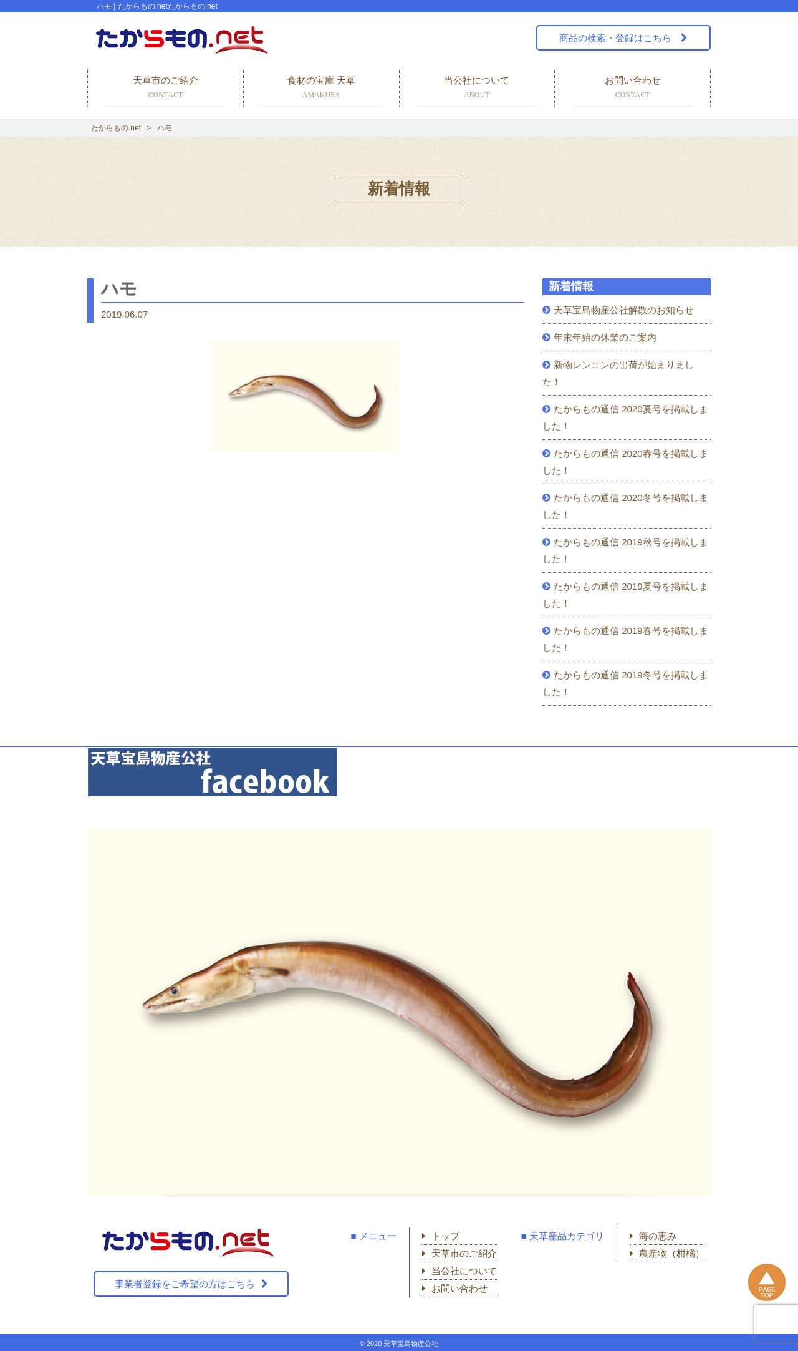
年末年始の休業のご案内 (605, 337)
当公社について (477, 88)
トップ (445, 1236)
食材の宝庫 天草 (321, 88)
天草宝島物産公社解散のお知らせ (624, 310)
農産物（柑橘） (671, 1253)
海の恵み (657, 1236)
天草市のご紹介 (165, 88)
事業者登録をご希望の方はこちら (185, 1284)
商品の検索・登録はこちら (616, 37)
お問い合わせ (632, 88)
